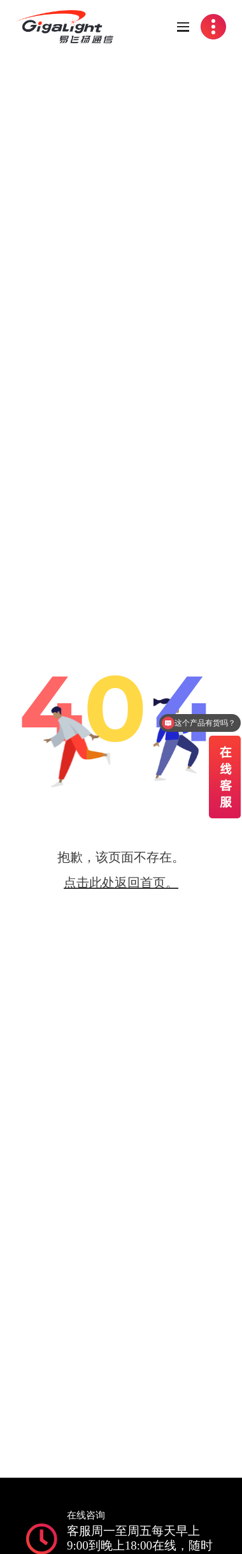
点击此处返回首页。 (121, 882)
